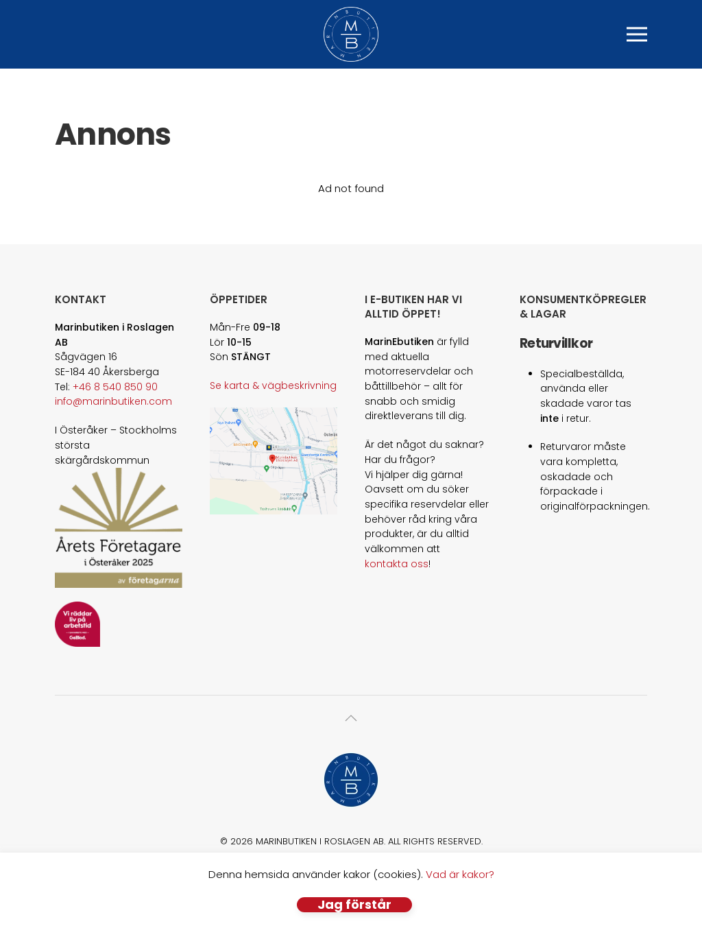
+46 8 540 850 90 (115, 387)
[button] (637, 34)
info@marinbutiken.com (113, 401)
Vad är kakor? (460, 874)
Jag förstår (354, 904)
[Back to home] (351, 34)
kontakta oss (396, 564)
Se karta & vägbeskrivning (273, 385)
